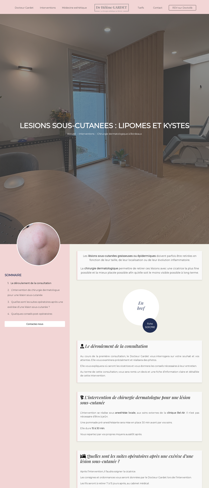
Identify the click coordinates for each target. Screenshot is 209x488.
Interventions (48, 7)
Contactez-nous (34, 324)
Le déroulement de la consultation (31, 283)
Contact (157, 7)
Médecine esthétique (74, 7)
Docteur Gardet (24, 7)
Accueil (71, 133)
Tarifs (141, 7)
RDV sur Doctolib (182, 7)
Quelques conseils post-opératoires (31, 314)
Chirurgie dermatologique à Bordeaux (119, 133)
